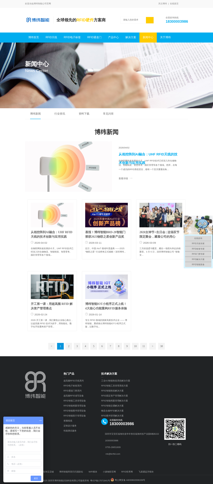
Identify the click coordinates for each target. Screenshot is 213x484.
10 (135, 346)
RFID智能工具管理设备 (75, 400)
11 (143, 346)
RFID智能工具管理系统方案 (114, 385)
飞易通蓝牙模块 (146, 472)
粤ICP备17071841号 (100, 480)
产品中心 (113, 37)
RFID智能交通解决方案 (112, 405)
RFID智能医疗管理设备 (75, 415)
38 (161, 346)
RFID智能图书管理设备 (75, 410)
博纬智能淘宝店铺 (45, 472)
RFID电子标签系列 (73, 385)
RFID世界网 (127, 472)
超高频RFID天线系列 (74, 380)
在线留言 (174, 3)
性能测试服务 (70, 430)
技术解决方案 (109, 373)
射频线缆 (68, 420)
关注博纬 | (164, 3)
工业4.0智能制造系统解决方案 (115, 380)
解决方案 (130, 37)
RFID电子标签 (72, 37)
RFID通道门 (94, 37)
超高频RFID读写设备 (74, 395)
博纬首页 (33, 37)
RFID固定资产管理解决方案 (114, 395)
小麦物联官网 (109, 472)
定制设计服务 (70, 425)
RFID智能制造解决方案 (112, 390)
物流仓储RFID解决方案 (112, 410)
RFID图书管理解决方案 (112, 415)
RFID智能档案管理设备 (75, 405)
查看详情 (125, 178)
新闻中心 (148, 37)
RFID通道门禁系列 (73, 390)
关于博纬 (165, 37)
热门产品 (69, 373)
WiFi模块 (93, 472)
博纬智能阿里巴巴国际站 (71, 472)
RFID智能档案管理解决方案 (114, 400)
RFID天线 (51, 37)
